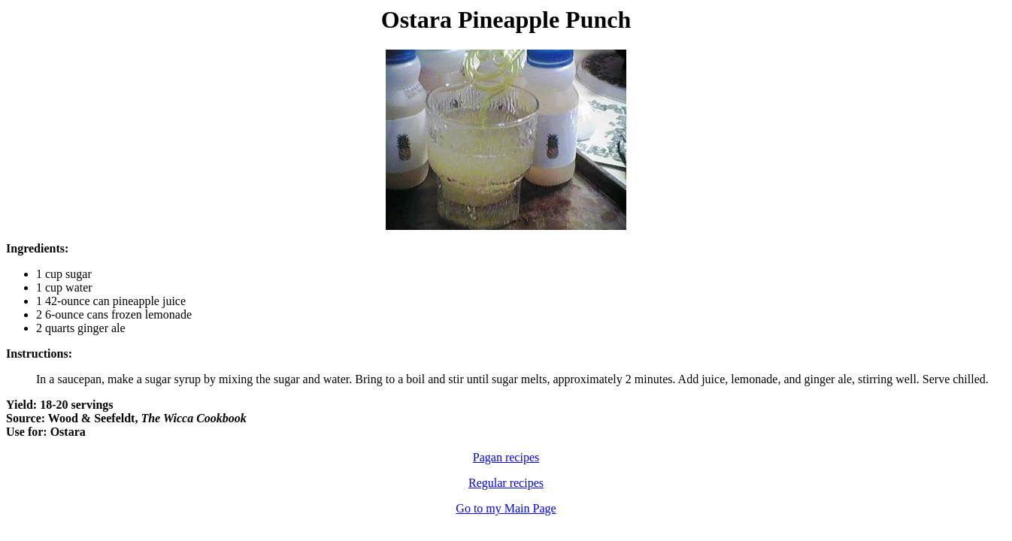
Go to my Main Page (506, 508)
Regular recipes (506, 482)
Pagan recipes (506, 457)
